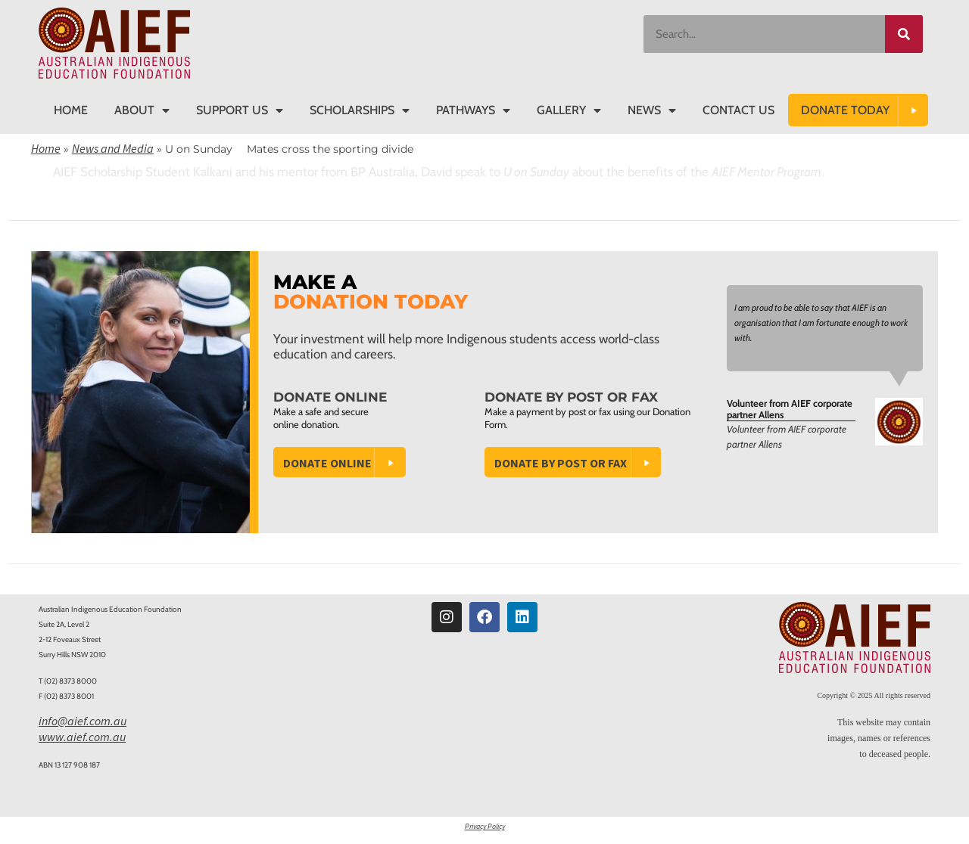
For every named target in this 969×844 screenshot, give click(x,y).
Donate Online (327, 462)
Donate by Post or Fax (560, 462)
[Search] (904, 34)
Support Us (239, 110)
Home (71, 110)
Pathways (473, 110)
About (142, 110)
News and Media (113, 148)
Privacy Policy (485, 826)
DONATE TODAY (845, 110)
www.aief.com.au (82, 736)
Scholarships (360, 110)
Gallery (569, 110)
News (652, 110)
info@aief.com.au (82, 720)
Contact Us (738, 110)
